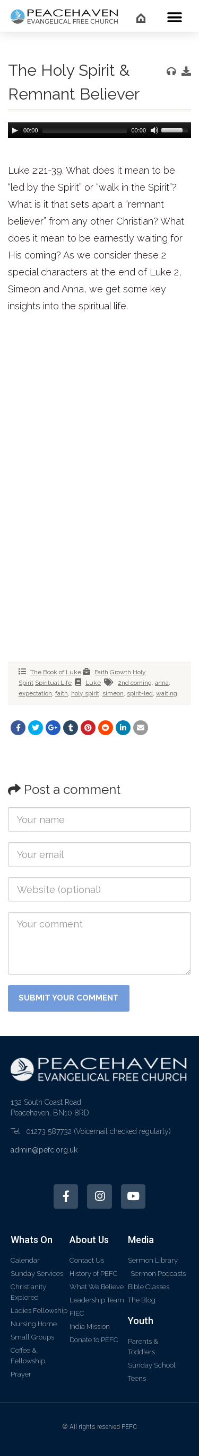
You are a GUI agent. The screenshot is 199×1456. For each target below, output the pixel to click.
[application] (99, 130)
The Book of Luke (55, 672)
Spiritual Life (53, 682)
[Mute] (153, 130)
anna (162, 682)
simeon (113, 693)
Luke (93, 682)
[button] (175, 17)
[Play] (15, 130)
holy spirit (85, 693)
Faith (101, 672)
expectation (35, 693)
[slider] (84, 130)
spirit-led (140, 693)
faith (61, 693)
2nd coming (135, 682)
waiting (166, 693)
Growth (120, 672)
